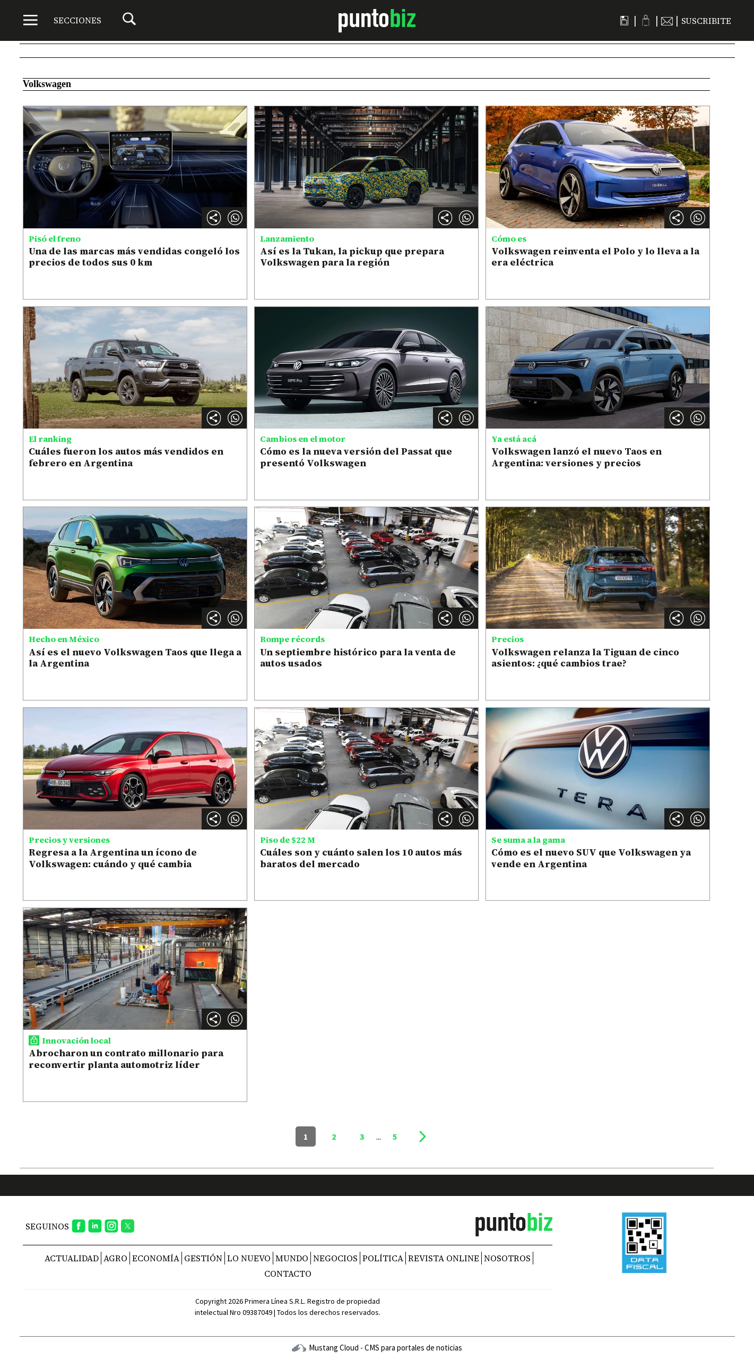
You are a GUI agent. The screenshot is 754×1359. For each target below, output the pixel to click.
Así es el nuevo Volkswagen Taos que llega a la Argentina (135, 657)
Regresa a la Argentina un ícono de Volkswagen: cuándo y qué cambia (113, 857)
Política (382, 1258)
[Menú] (62, 20)
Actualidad (72, 1258)
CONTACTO (287, 1273)
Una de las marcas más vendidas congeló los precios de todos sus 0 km (134, 256)
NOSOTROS (507, 1258)
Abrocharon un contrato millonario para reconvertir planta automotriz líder (126, 1058)
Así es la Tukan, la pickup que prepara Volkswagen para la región (352, 256)
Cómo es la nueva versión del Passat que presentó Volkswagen (356, 457)
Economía (155, 1258)
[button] (235, 217)
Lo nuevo (249, 1258)
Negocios (335, 1258)
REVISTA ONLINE (443, 1258)
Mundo (291, 1258)
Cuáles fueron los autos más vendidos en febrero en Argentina (126, 457)
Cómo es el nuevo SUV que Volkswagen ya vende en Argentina (591, 857)
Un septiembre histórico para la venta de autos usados (358, 657)
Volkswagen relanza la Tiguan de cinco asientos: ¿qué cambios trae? (585, 657)
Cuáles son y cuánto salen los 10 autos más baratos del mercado (361, 857)
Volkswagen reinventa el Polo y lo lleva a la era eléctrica (595, 256)
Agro (115, 1258)
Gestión (203, 1258)
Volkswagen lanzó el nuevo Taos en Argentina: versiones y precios (576, 457)
